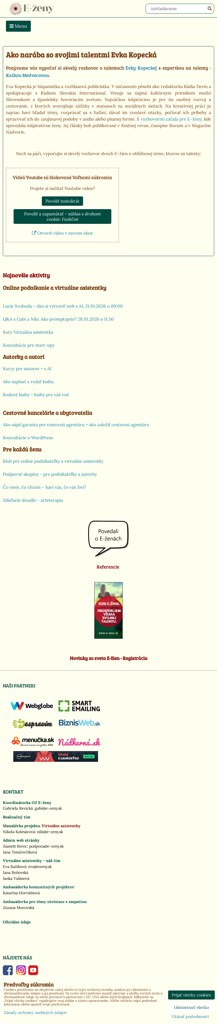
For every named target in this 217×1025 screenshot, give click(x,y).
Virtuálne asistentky (61, 825)
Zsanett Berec (15, 846)
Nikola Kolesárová (19, 831)
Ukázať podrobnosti (190, 1017)
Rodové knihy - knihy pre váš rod (36, 394)
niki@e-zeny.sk (50, 831)
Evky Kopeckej (141, 67)
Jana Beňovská (15, 872)
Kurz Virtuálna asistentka (28, 332)
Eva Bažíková (14, 866)
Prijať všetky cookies (191, 995)
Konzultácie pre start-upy (29, 345)
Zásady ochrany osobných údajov (35, 1012)
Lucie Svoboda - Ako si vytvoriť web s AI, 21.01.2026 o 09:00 (63, 306)
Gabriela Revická (18, 808)
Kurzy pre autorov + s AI (27, 368)
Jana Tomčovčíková (20, 852)
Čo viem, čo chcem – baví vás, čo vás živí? (44, 487)
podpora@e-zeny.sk (46, 846)
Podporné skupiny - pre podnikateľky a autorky (50, 474)
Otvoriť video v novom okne (62, 233)
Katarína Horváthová (21, 892)
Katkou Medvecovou (27, 75)
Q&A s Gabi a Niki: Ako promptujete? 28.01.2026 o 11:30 (58, 319)
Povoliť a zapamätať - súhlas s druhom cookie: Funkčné (62, 216)
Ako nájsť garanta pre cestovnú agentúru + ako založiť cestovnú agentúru (76, 424)
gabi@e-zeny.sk (48, 808)
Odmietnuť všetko (191, 1007)
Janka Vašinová (16, 878)
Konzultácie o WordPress (28, 437)
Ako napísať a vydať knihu (28, 381)
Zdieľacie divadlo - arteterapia (33, 500)
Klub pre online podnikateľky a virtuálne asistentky (53, 461)
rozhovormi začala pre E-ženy (171, 119)
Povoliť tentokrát (62, 201)
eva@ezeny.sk (40, 866)
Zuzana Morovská (18, 907)
